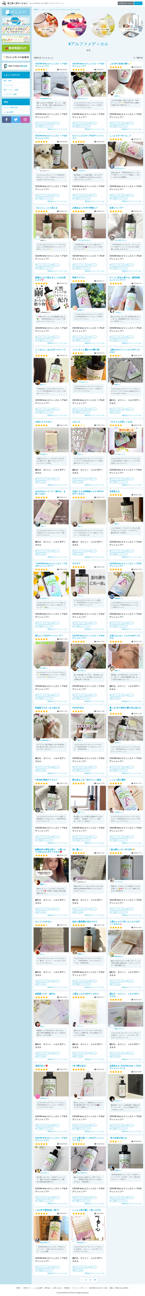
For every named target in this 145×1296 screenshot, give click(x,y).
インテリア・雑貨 (10, 94)
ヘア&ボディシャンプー (45, 126)
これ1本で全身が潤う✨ (120, 63)
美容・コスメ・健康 (10, 90)
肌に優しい (77, 849)
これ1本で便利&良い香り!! (47, 1210)
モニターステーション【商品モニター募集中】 (14, 3)
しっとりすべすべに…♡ (120, 135)
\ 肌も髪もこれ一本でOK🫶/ (122, 849)
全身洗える (114, 491)
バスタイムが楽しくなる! (120, 422)
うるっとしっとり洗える (46, 208)
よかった (76, 422)
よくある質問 (8, 112)
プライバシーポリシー (79, 1288)
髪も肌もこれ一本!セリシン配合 (86, 780)
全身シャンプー (116, 208)
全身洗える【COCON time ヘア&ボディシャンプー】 (125, 1067)
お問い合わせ (57, 1288)
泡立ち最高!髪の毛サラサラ (84, 921)
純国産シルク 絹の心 (45, 994)
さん (46, 98)
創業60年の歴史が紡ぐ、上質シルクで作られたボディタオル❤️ (50, 850)
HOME (18, 1288)
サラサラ (76, 563)
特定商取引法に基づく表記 (98, 1288)
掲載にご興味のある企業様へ (119, 1288)
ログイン (138, 3)
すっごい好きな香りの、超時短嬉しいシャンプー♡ (124, 278)
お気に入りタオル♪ (43, 422)
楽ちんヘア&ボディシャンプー (49, 635)
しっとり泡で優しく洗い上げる (86, 1210)
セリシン (56, 123)
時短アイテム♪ (79, 277)
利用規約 (67, 1288)
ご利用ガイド (26, 1288)
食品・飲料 (7, 81)
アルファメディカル (43, 123)
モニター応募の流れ (10, 107)
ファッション (8, 85)
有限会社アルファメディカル (57, 129)
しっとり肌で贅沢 (117, 780)
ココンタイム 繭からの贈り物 (85, 349)
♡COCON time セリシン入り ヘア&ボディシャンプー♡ (51, 564)
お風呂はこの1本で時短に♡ (85, 208)
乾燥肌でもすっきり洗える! (47, 708)
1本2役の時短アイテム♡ (46, 780)
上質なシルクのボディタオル (85, 994)
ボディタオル (115, 412)
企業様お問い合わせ (126, 3)
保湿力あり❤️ (41, 1066)
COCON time (78, 708)
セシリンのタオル (43, 921)
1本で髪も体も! (79, 1066)
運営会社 (48, 1288)
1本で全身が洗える (118, 1138)
